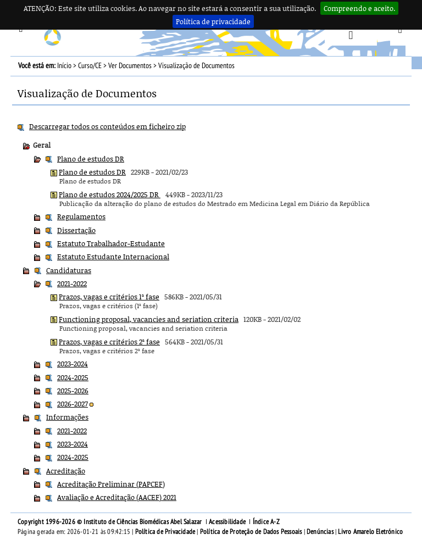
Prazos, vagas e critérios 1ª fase (109, 297)
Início (64, 65)
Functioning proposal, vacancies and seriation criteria (148, 319)
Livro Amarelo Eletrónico (370, 531)
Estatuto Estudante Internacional (113, 256)
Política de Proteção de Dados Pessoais (251, 531)
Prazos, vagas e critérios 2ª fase (109, 342)
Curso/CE (90, 65)
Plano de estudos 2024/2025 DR (109, 194)
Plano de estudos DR (90, 159)
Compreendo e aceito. (359, 8)
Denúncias (320, 531)
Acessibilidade (227, 521)
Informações (67, 417)
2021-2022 (72, 283)
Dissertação (76, 230)
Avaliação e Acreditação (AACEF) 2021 (116, 497)
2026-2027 (72, 404)
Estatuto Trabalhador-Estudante (111, 243)
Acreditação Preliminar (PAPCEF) (111, 484)
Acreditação (65, 471)
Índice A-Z (266, 521)
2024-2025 (72, 377)
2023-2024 (72, 364)
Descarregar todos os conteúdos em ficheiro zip (107, 126)
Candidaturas (68, 270)
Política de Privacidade (165, 531)
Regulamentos (81, 216)
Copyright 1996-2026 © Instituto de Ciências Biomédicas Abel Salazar (111, 521)
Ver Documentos (130, 65)
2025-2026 (72, 391)
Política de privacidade (213, 21)
